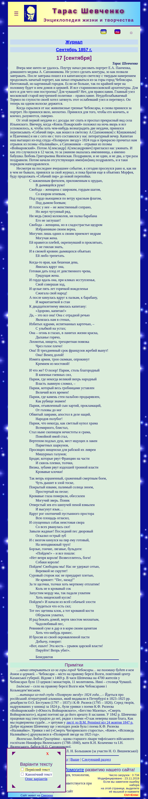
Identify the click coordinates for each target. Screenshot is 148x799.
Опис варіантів (36, 779)
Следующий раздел (96, 759)
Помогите (74, 769)
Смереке (47, 795)
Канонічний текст (38, 774)
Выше (74, 759)
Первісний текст (35, 769)
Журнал (74, 41)
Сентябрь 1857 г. (74, 49)
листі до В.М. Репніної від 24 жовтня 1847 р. (99, 722)
